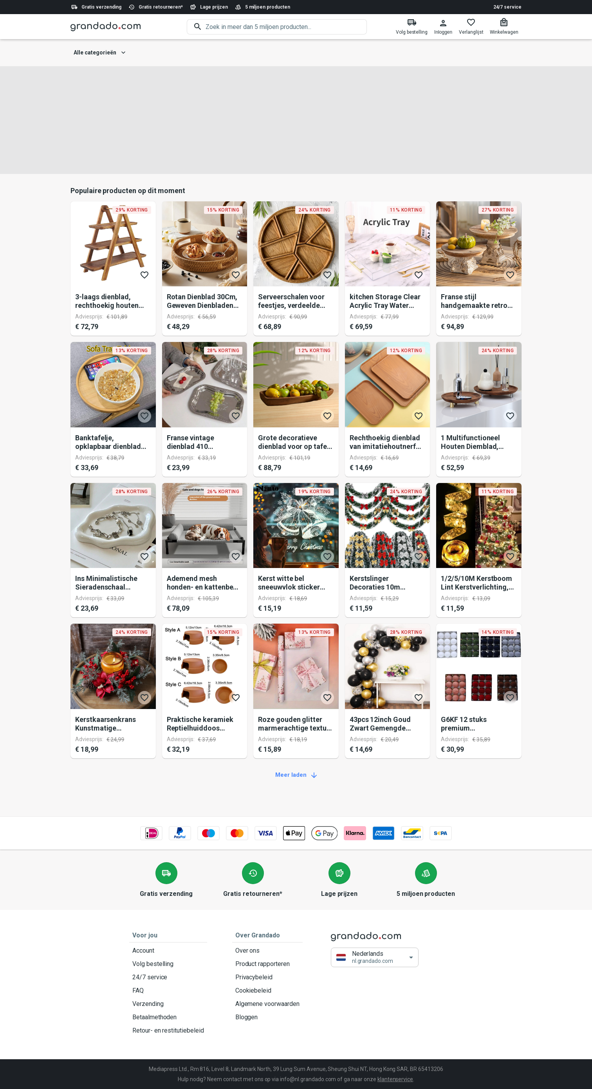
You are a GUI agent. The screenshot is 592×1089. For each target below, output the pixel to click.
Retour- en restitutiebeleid (168, 1030)
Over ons (267, 950)
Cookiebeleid (267, 990)
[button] (375, 957)
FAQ (168, 990)
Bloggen (267, 1017)
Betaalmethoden (168, 1017)
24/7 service (507, 7)
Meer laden (296, 775)
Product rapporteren (267, 964)
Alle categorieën (99, 52)
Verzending (168, 1004)
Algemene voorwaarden (267, 1004)
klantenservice (395, 1079)
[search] (286, 26)
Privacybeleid (267, 977)
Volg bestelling (168, 964)
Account (168, 950)
